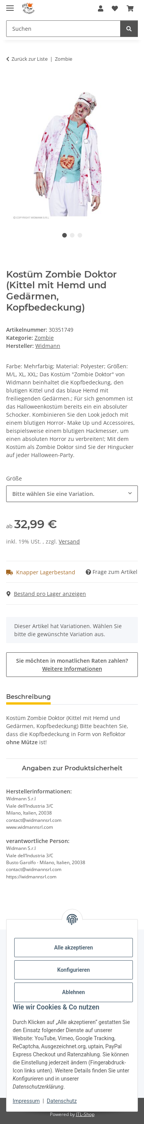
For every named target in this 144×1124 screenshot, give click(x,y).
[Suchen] (129, 28)
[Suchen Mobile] (63, 28)
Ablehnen (73, 992)
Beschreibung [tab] (28, 696)
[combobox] (72, 494)
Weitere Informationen (72, 668)
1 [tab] (64, 235)
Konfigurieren (73, 970)
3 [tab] (80, 235)
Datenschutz (62, 1101)
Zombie (44, 337)
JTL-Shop (85, 1114)
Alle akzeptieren (73, 947)
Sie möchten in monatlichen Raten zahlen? (72, 664)
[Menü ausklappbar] (10, 5)
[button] (101, 8)
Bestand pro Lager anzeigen (46, 593)
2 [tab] (72, 235)
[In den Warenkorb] (12, 83)
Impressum (26, 1101)
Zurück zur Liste (30, 58)
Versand (69, 541)
